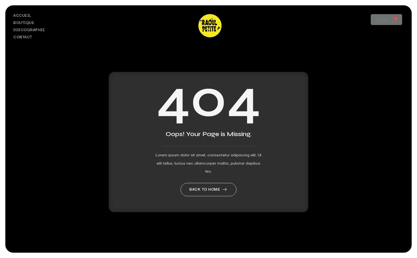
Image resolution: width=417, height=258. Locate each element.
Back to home (208, 202)
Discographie (29, 29)
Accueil (22, 15)
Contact (22, 36)
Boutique (23, 22)
